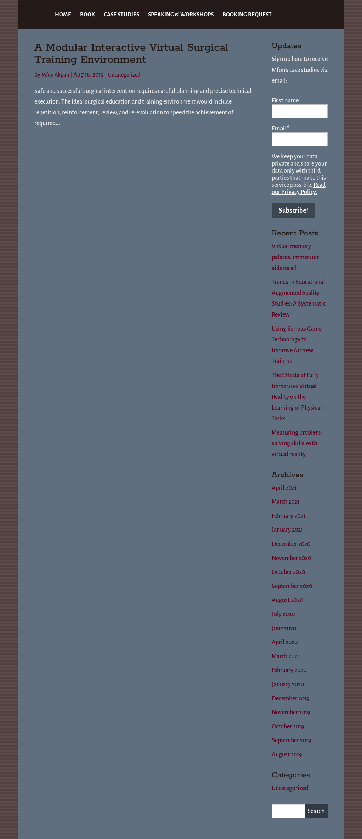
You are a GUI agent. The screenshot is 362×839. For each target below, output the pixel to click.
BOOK (87, 14)
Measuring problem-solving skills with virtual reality (297, 444)
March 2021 (285, 502)
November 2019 (291, 712)
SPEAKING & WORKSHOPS (181, 14)
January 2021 (287, 530)
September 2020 (292, 586)
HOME (63, 14)
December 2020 (291, 544)
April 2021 (284, 488)
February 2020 (289, 670)
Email (281, 128)
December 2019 (291, 698)
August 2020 (287, 600)
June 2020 (284, 628)
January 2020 (288, 684)
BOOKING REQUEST (247, 14)
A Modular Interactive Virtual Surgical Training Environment (131, 54)
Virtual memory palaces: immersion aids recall (296, 257)
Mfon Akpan (55, 75)
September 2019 (291, 740)
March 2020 (286, 656)
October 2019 (288, 726)
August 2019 (287, 754)
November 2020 (291, 558)
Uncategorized (124, 75)
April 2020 (285, 642)
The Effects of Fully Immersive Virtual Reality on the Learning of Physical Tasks (297, 397)
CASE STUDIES (121, 14)
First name (285, 100)
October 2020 (288, 572)
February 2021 (288, 516)
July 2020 (283, 614)
